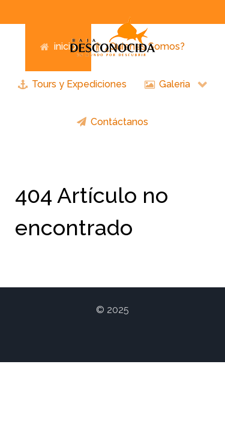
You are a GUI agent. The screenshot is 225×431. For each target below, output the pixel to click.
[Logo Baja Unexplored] (113, 36)
